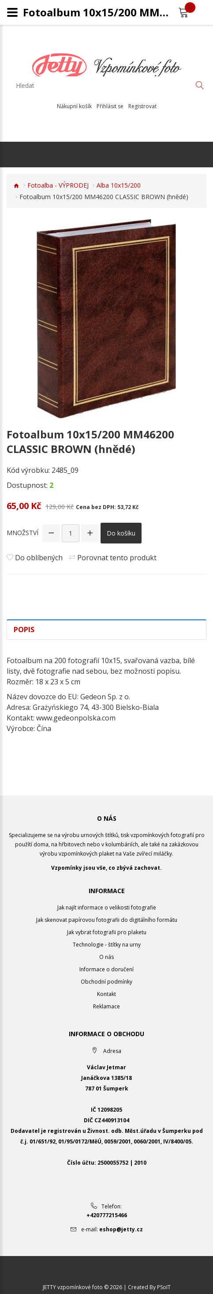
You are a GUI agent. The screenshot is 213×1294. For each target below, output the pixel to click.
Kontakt (106, 994)
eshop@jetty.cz (121, 1229)
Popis (24, 629)
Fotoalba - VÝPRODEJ (58, 185)
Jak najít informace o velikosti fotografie (106, 907)
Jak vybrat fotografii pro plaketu (106, 932)
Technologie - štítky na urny (107, 944)
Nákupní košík (74, 106)
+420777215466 (106, 1215)
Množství (22, 532)
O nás (106, 957)
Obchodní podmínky (106, 981)
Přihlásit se (110, 106)
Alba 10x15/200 (119, 185)
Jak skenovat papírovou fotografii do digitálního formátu (106, 920)
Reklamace (106, 1006)
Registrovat (142, 106)
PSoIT (164, 1287)
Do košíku (121, 533)
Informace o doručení (106, 969)
